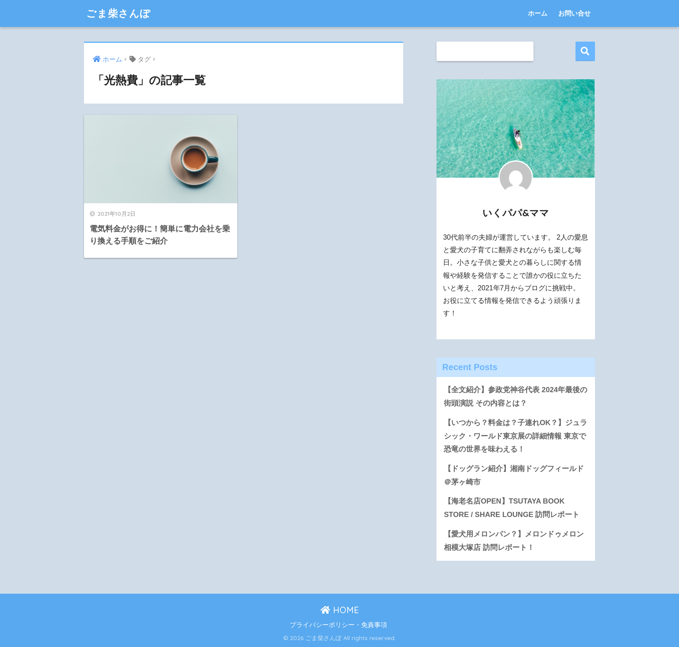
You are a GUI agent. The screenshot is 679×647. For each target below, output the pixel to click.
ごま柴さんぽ (118, 13)
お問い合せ (574, 13)
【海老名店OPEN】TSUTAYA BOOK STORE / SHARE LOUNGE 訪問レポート (511, 508)
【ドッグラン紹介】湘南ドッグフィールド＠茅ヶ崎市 (514, 475)
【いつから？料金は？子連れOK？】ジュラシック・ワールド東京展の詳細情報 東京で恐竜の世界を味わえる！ (515, 436)
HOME (339, 610)
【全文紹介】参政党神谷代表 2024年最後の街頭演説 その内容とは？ (515, 396)
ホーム (537, 13)
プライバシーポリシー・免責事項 (338, 624)
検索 (585, 51)
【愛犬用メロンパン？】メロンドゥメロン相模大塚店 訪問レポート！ (514, 541)
